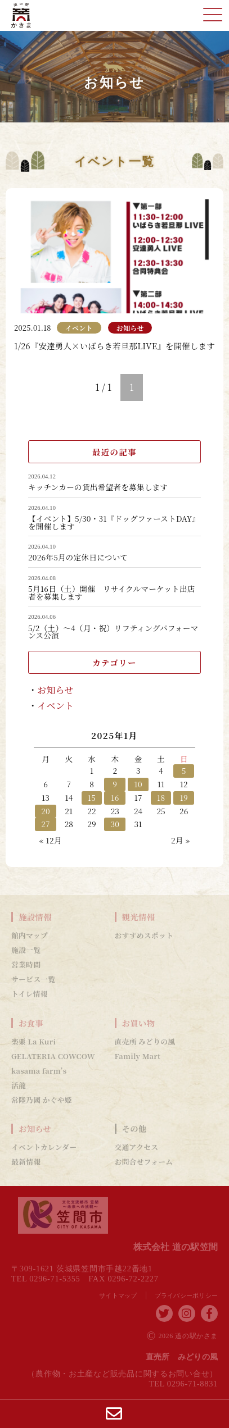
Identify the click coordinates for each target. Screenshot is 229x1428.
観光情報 (138, 917)
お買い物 (138, 1023)
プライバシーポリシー (186, 1295)
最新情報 (26, 1161)
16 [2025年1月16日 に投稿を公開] (115, 797)
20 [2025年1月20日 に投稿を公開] (45, 810)
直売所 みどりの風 (145, 1041)
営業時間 (26, 964)
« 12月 (50, 840)
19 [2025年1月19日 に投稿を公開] (183, 797)
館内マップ (29, 935)
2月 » (180, 840)
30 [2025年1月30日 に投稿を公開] (114, 823)
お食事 (31, 1023)
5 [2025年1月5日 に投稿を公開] (184, 770)
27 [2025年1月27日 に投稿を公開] (45, 823)
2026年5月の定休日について (78, 558)
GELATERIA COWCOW (53, 1056)
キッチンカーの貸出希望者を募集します (98, 487)
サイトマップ (118, 1295)
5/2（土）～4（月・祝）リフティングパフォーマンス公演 (113, 632)
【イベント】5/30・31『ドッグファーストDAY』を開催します (114, 522)
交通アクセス (137, 1147)
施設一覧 (26, 950)
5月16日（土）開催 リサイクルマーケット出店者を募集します (111, 592)
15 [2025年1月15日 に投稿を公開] (92, 797)
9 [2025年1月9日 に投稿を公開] (115, 784)
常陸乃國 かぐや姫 (41, 1100)
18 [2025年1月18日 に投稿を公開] (161, 797)
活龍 (18, 1085)
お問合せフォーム (144, 1161)
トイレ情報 (29, 993)
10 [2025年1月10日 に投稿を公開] (138, 784)
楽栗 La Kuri (33, 1041)
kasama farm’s (38, 1070)
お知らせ (55, 689)
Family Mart (138, 1056)
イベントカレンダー (44, 1147)
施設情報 (35, 917)
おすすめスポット (144, 935)
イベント (55, 705)
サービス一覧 (33, 979)
